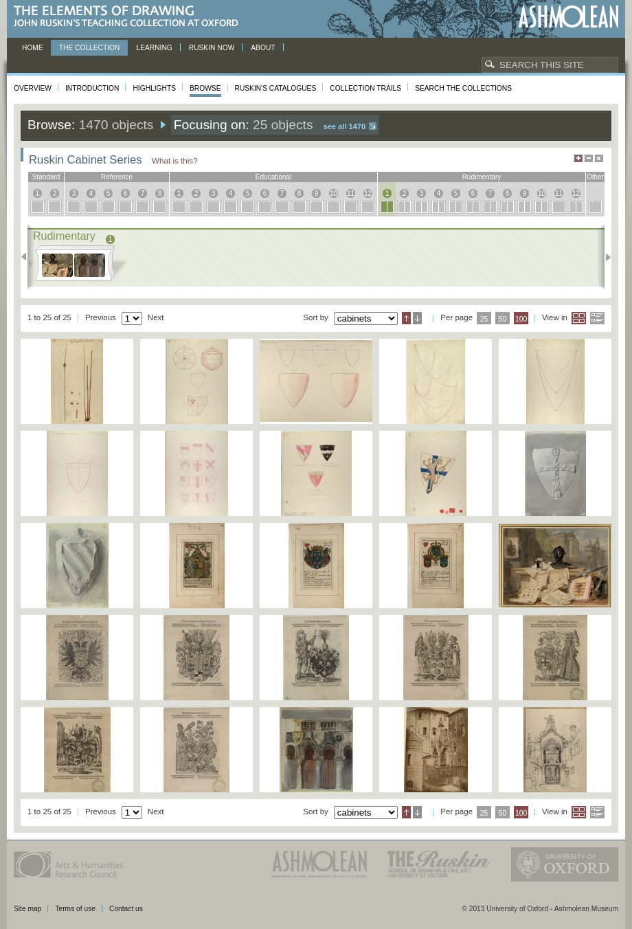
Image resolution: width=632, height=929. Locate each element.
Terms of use (75, 909)
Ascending (406, 318)
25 (484, 319)
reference (117, 177)
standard (46, 177)
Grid (579, 318)
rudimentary (481, 177)
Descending (417, 318)
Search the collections (463, 88)
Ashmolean (568, 16)
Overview (33, 88)
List (597, 318)
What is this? (175, 160)
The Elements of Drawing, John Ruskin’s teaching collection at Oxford (130, 16)
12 (368, 193)
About (263, 48)
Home (32, 48)
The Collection (89, 48)
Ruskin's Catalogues (276, 88)
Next (604, 257)
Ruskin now (212, 48)
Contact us (126, 909)
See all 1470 (344, 126)
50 (503, 319)
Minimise (589, 158)
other (595, 177)
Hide (599, 158)
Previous (28, 257)
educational (273, 177)
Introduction (92, 88)
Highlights (154, 88)
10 (333, 193)
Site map (27, 909)
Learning (154, 48)
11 (350, 193)
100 (521, 319)
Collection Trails (365, 88)
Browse (205, 88)
